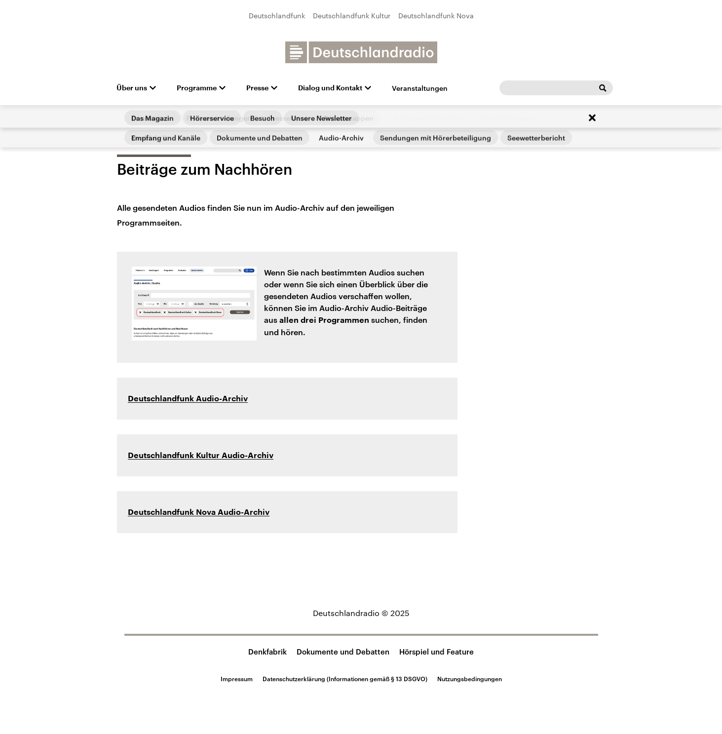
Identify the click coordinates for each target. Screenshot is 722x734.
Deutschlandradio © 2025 (361, 613)
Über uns (131, 87)
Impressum (237, 678)
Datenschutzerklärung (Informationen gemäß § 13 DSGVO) (345, 678)
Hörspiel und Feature (436, 651)
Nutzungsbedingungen (469, 678)
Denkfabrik (267, 651)
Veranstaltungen (420, 88)
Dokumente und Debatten (343, 651)
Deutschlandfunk (277, 15)
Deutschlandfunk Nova (436, 15)
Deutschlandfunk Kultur (351, 15)
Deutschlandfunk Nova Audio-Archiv (198, 512)
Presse (257, 87)
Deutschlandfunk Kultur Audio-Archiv (200, 456)
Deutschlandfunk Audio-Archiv (188, 399)
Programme (197, 87)
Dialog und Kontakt (330, 87)
